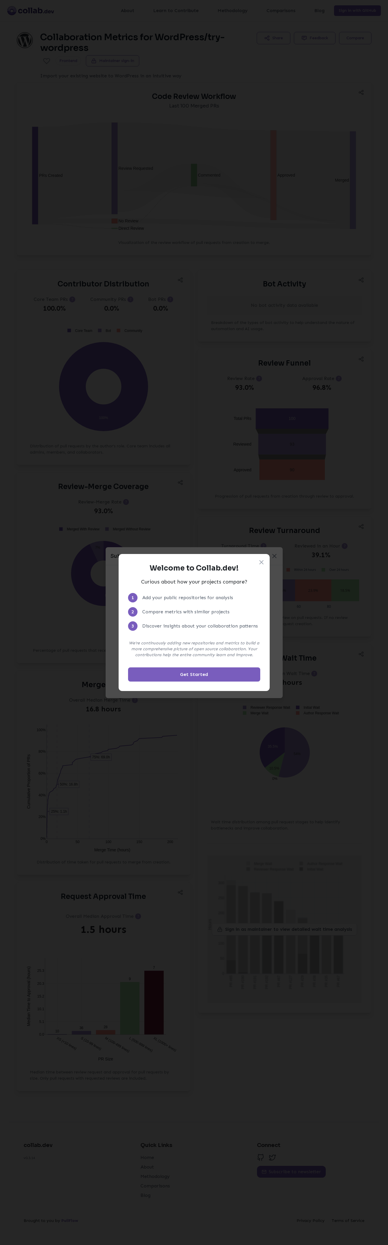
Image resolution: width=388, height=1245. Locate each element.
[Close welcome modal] (261, 562)
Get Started (194, 674)
